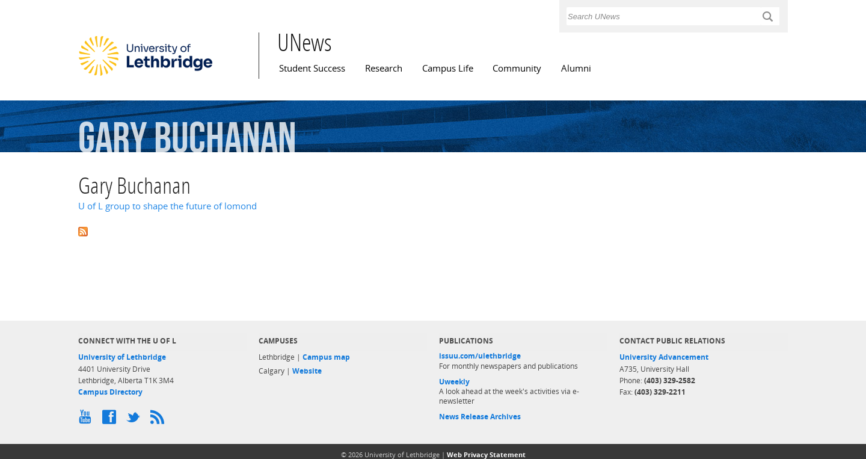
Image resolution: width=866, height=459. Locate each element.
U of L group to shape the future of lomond (167, 206)
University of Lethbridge (122, 357)
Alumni (576, 68)
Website (307, 370)
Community (517, 68)
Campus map (326, 357)
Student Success (312, 68)
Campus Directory (110, 391)
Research (383, 68)
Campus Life (447, 68)
